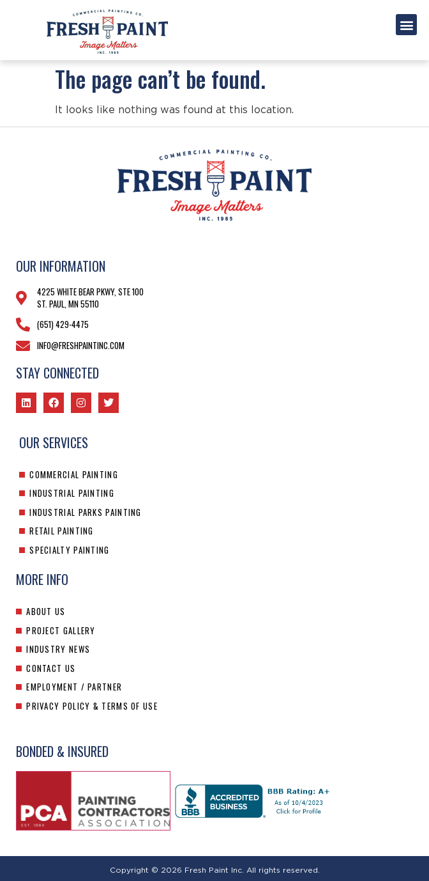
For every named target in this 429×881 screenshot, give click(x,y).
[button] (406, 24)
